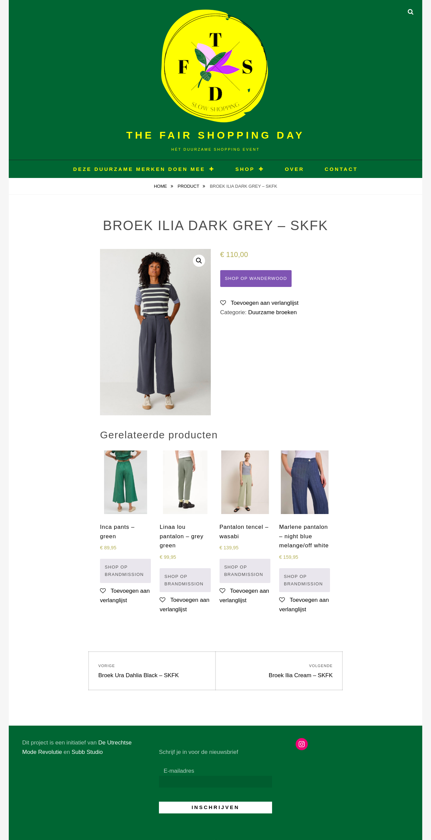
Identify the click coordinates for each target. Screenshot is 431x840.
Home (161, 186)
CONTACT (341, 169)
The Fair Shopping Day (215, 135)
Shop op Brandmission (124, 570)
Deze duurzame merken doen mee (139, 169)
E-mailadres (179, 771)
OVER (294, 169)
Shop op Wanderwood (256, 278)
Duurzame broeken (272, 312)
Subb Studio (87, 752)
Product (189, 186)
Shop (245, 169)
